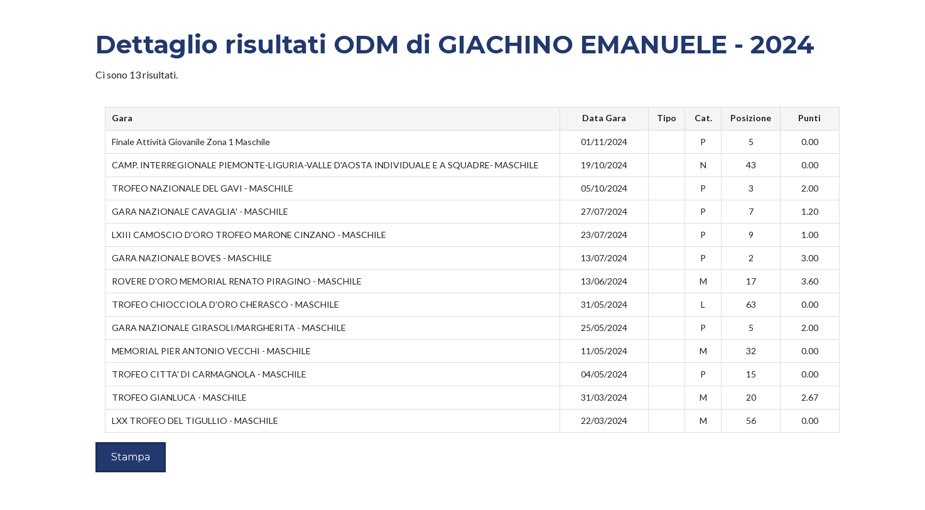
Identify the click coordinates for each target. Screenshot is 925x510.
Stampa (130, 457)
